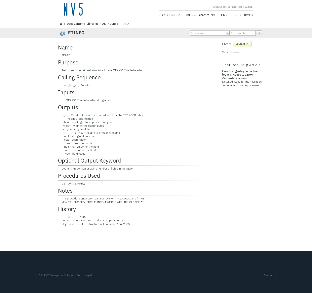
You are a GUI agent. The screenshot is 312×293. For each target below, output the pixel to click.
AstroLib (242, 44)
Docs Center (169, 15)
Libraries (92, 24)
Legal (88, 275)
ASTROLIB (109, 24)
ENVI (225, 15)
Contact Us (271, 275)
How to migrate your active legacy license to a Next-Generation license (240, 74)
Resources (244, 15)
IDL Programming (200, 15)
